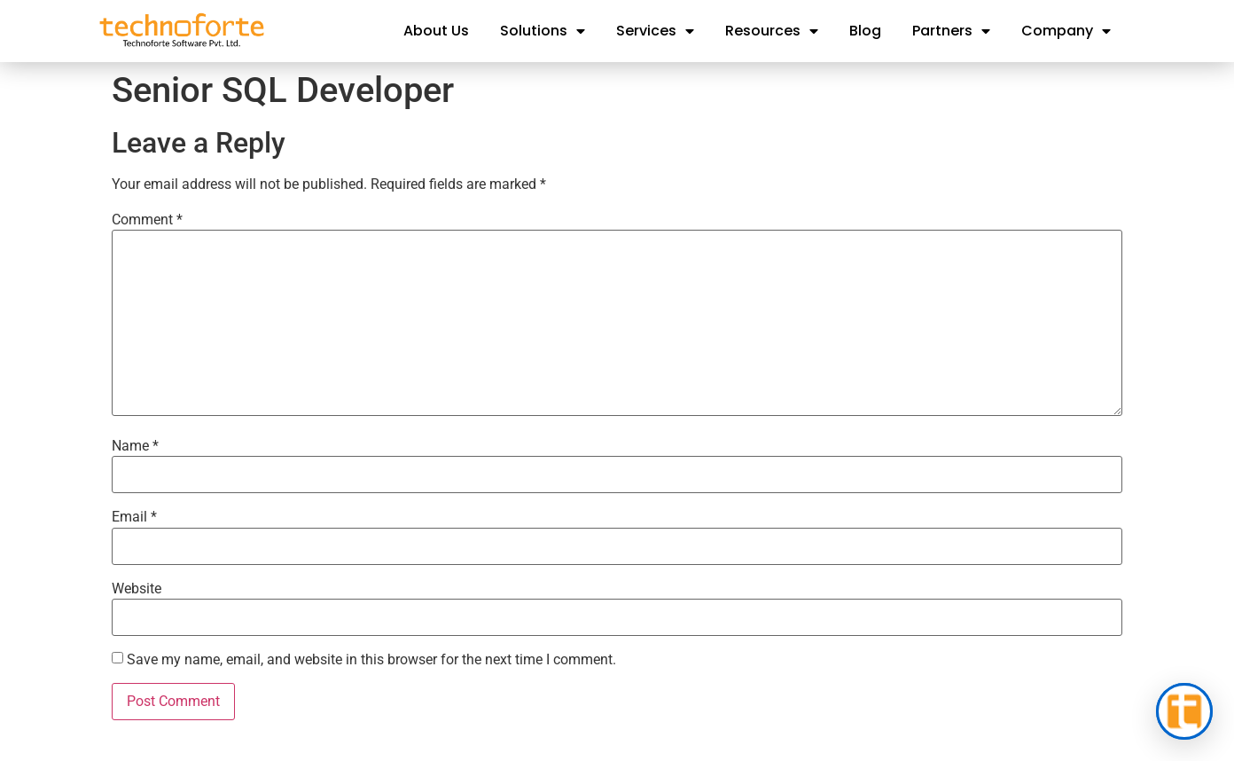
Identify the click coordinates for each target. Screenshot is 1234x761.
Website (136, 589)
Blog (865, 30)
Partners (951, 31)
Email (134, 517)
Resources (771, 31)
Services (655, 31)
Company (1066, 31)
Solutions (542, 31)
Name (135, 446)
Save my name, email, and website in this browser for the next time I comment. (371, 660)
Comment (147, 220)
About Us (436, 30)
